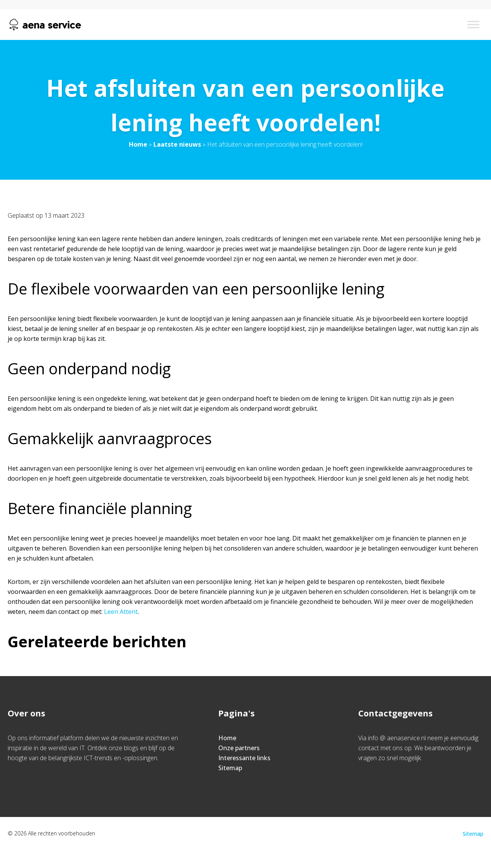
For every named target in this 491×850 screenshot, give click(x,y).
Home (138, 144)
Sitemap (230, 768)
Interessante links (244, 758)
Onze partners (239, 748)
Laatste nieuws (177, 144)
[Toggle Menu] (473, 24)
